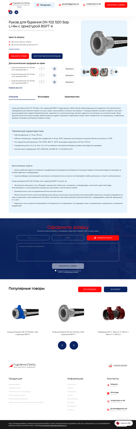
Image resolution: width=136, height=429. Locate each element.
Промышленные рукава (17, 395)
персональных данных (71, 272)
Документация (72, 399)
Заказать (69, 69)
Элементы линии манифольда (19, 391)
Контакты (70, 410)
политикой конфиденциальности (53, 425)
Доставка (70, 402)
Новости (70, 388)
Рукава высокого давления (18, 399)
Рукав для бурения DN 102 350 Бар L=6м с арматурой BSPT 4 (23, 82)
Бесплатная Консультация (47, 56)
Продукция (45, 5)
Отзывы (70, 395)
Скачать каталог (118, 366)
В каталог (116, 289)
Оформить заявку (116, 5)
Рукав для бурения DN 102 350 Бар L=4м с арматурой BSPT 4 (23, 75)
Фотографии (71, 391)
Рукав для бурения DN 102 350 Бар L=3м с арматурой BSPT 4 (23, 69)
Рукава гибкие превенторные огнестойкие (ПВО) (26, 402)
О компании (71, 384)
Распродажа (89, 289)
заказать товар (19, 56)
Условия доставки (14, 49)
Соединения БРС (15, 388)
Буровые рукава (14, 384)
